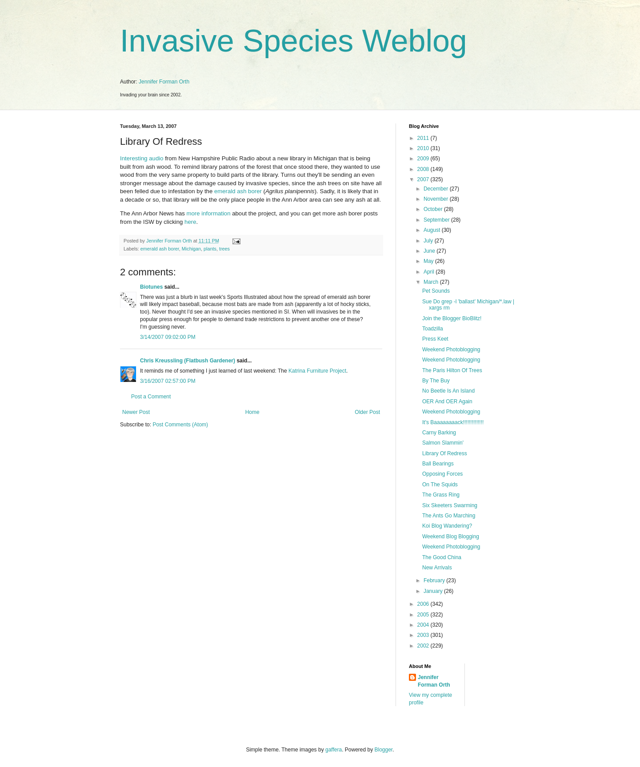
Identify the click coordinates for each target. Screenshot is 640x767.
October (434, 209)
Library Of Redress (444, 453)
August (433, 230)
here (190, 222)
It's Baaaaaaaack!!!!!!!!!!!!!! (453, 422)
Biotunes (151, 287)
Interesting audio (142, 158)
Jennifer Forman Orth (164, 82)
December (437, 189)
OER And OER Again (447, 401)
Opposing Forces (442, 474)
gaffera (333, 750)
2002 (424, 646)
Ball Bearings (438, 464)
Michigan (191, 248)
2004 (424, 625)
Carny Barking (439, 432)
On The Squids (440, 484)
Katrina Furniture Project (317, 371)
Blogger (384, 750)
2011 (424, 138)
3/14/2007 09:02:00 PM (168, 337)
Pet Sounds (436, 291)
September (437, 220)
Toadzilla (432, 329)
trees (224, 248)
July (429, 241)
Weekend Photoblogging (451, 349)
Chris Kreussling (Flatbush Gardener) (187, 361)
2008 (424, 169)
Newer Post (136, 412)
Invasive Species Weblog (293, 41)
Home (252, 412)
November (437, 199)
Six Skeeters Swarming (449, 505)
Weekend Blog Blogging (450, 536)
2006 (424, 604)
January (434, 591)
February (435, 580)
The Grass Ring (441, 495)
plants (210, 248)
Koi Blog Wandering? (447, 526)
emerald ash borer (238, 191)
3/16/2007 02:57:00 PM (168, 381)
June (430, 251)
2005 (424, 615)
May (429, 261)
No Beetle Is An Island (448, 391)
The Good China (441, 557)
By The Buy (436, 381)
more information (209, 213)
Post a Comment (151, 396)
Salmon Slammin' (443, 443)
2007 (424, 179)
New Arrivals (437, 567)
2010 (424, 148)
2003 (424, 635)
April (430, 272)
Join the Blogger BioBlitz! (451, 318)
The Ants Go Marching (448, 516)
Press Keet (435, 339)
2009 (424, 158)
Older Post (367, 412)
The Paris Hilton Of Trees (452, 370)
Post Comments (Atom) (180, 424)
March (432, 282)
